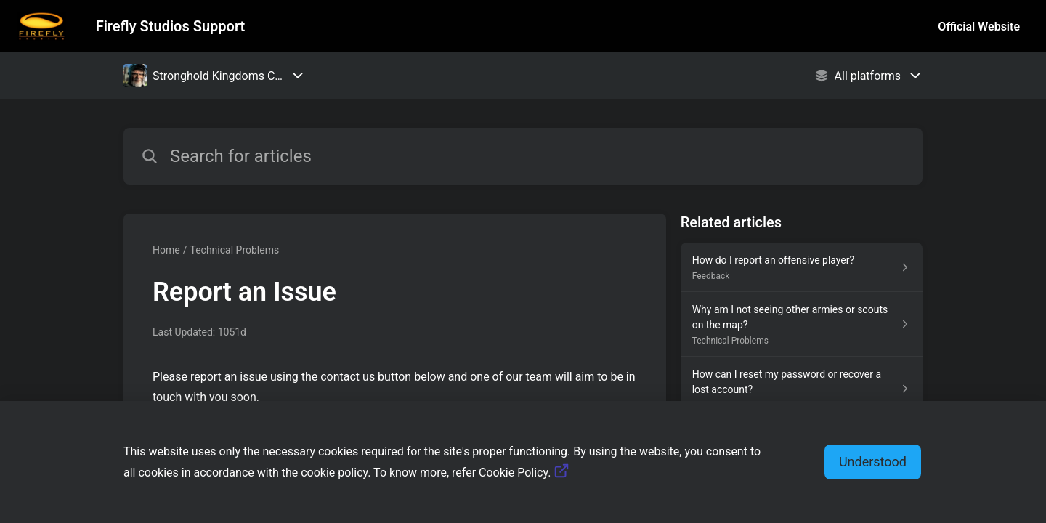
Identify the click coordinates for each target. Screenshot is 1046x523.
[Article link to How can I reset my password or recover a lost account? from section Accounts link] (802, 389)
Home (166, 250)
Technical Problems (234, 250)
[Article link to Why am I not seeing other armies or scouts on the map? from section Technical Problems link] (802, 324)
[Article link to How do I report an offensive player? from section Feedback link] (802, 267)
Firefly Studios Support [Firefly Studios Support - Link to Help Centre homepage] (171, 26)
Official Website (979, 26)
